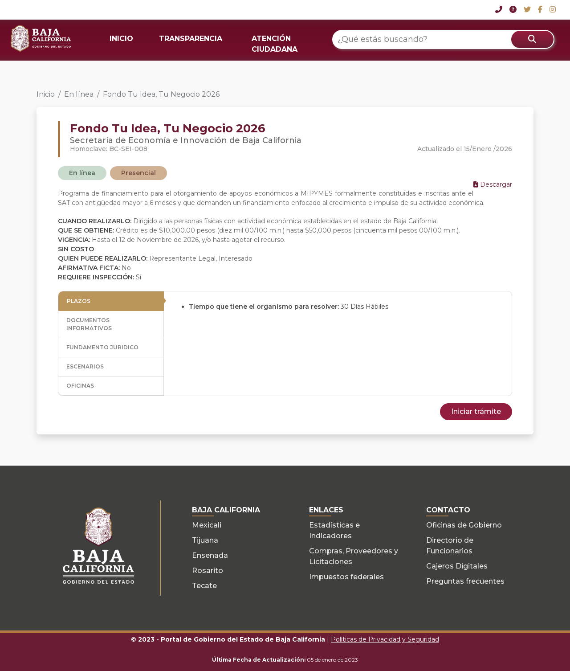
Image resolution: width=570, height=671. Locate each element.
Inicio (46, 94)
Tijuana (205, 540)
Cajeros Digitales (457, 566)
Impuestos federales (346, 577)
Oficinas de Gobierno (464, 525)
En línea (79, 94)
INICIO (121, 38)
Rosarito (207, 570)
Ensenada (210, 555)
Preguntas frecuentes (465, 581)
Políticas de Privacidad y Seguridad (385, 639)
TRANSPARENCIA (190, 38)
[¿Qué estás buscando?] (443, 39)
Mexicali (206, 525)
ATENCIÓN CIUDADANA (274, 43)
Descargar (492, 184)
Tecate (204, 585)
